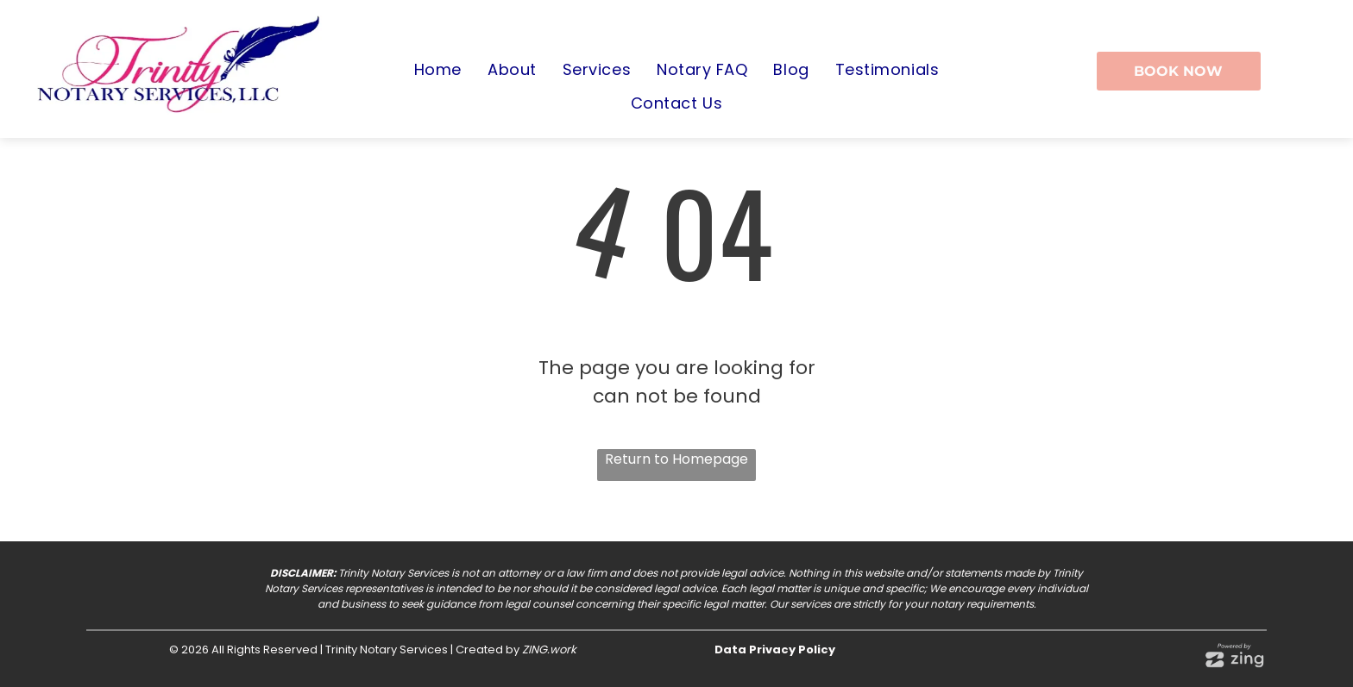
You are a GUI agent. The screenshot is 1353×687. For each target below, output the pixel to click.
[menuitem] (438, 69)
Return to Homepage (676, 459)
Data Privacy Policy (774, 649)
